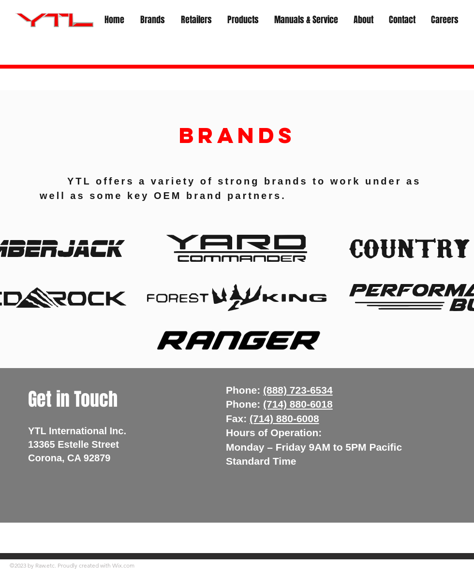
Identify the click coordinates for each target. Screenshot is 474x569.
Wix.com (123, 565)
